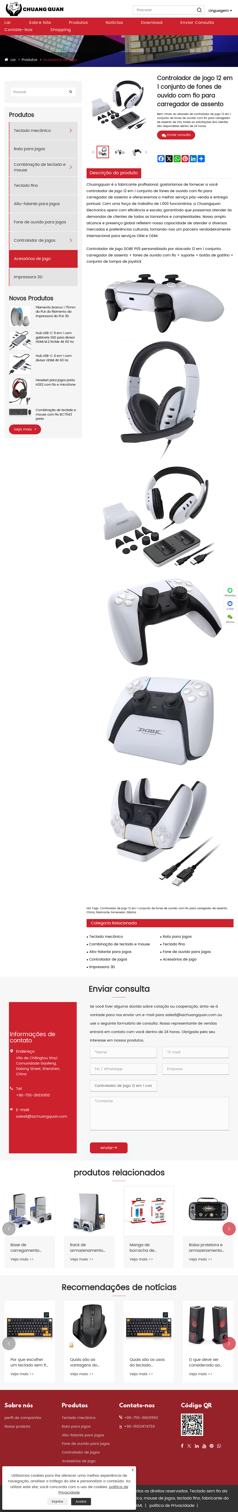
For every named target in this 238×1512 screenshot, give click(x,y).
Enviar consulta (197, 22)
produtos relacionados (119, 1173)
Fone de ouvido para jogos (40, 222)
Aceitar (81, 1501)
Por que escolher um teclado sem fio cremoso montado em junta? (29, 1362)
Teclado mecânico (32, 130)
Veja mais (25, 429)
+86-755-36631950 (33, 1095)
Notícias (114, 22)
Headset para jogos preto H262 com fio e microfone (56, 382)
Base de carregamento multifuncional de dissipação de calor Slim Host (27, 1247)
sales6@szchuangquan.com (41, 1116)
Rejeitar (57, 1501)
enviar (109, 1148)
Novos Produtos (31, 298)
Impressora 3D (28, 277)
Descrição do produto (114, 173)
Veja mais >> (22, 1259)
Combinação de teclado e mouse (40, 167)
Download (152, 22)
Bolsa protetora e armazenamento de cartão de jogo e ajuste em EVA (206, 1247)
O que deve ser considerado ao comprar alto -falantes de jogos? (207, 1362)
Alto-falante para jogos (37, 204)
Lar (7, 22)
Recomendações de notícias (119, 1288)
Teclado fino (26, 185)
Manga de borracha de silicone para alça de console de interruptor (147, 1247)
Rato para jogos (29, 149)
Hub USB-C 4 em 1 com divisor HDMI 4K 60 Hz (54, 358)
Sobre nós (40, 22)
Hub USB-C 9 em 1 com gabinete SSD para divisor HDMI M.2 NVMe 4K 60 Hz (55, 337)
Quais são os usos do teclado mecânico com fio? (149, 1362)
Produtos (78, 22)
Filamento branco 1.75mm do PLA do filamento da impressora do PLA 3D (55, 311)
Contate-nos (18, 30)
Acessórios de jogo (60, 60)
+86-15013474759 (139, 1426)
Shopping (60, 30)
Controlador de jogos (34, 240)
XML (139, 1505)
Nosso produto (17, 1426)
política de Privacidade (172, 1505)
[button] (9, 1228)
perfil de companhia (22, 1418)
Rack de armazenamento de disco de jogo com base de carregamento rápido (86, 1247)
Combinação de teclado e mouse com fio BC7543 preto (56, 414)
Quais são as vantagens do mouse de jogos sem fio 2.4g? (85, 1362)
